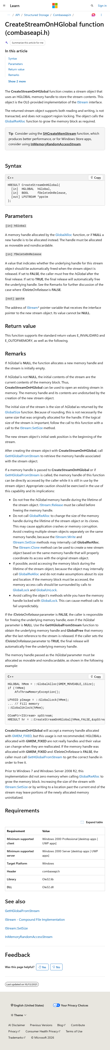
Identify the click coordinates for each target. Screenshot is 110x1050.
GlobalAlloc (63, 234)
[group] (55, 702)
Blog (60, 1025)
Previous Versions (41, 1025)
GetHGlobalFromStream (22, 456)
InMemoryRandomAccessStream (56, 144)
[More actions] (101, 15)
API (17, 15)
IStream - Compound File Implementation (35, 919)
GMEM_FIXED (22, 736)
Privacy (13, 1031)
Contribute (78, 1025)
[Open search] (92, 5)
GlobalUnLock (46, 590)
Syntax (12, 58)
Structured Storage (36, 15)
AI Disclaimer (16, 1025)
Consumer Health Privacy (42, 1031)
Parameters (15, 64)
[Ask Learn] (94, 15)
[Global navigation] (4, 5)
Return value (16, 69)
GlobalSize (12, 412)
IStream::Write (65, 537)
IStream (82, 102)
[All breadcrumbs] (8, 15)
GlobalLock (21, 590)
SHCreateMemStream (59, 133)
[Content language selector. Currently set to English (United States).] (27, 1005)
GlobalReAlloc (15, 121)
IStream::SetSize (31, 428)
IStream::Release (51, 505)
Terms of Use (74, 1031)
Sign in (102, 5)
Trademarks (15, 1037)
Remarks (13, 75)
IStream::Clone (29, 547)
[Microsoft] (55, 5)
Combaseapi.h (62, 15)
